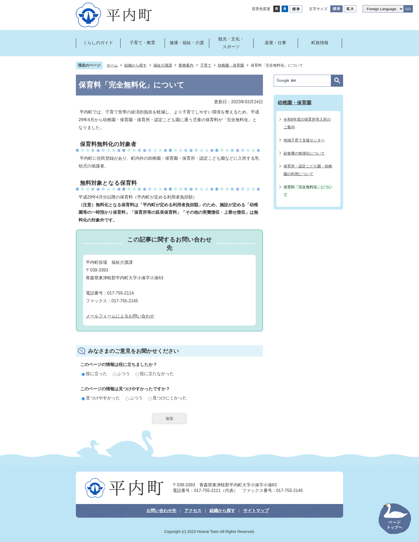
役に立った (94, 373)
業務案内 (186, 65)
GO (408, 9)
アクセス (192, 510)
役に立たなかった (154, 373)
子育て (205, 65)
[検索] (304, 80)
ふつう (121, 373)
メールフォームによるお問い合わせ (120, 316)
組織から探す (135, 65)
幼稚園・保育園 (231, 65)
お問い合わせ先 (161, 510)
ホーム (112, 65)
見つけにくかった (167, 398)
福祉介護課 (162, 65)
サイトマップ (256, 510)
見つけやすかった (101, 398)
